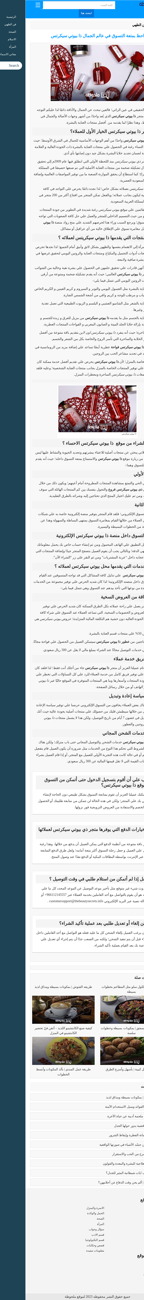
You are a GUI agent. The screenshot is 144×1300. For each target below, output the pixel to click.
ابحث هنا (61, 13)
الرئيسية (130, 25)
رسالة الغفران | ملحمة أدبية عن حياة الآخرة (110, 1116)
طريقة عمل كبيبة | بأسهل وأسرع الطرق (106, 1069)
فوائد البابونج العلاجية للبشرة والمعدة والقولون (107, 1163)
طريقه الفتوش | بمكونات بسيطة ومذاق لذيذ (38, 987)
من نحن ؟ (134, 1263)
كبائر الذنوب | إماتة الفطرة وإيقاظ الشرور (111, 1135)
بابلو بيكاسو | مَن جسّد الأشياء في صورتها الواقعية (106, 1144)
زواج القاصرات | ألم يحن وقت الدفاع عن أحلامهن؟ (105, 1182)
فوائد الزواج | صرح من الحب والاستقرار (112, 1154)
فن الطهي (114, 25)
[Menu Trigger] (12, 5)
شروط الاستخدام (129, 1269)
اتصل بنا (134, 1279)
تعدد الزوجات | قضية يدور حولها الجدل (113, 1126)
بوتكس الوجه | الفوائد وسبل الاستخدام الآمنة (109, 1106)
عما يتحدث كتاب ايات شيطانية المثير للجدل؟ (109, 1173)
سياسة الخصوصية (128, 1274)
